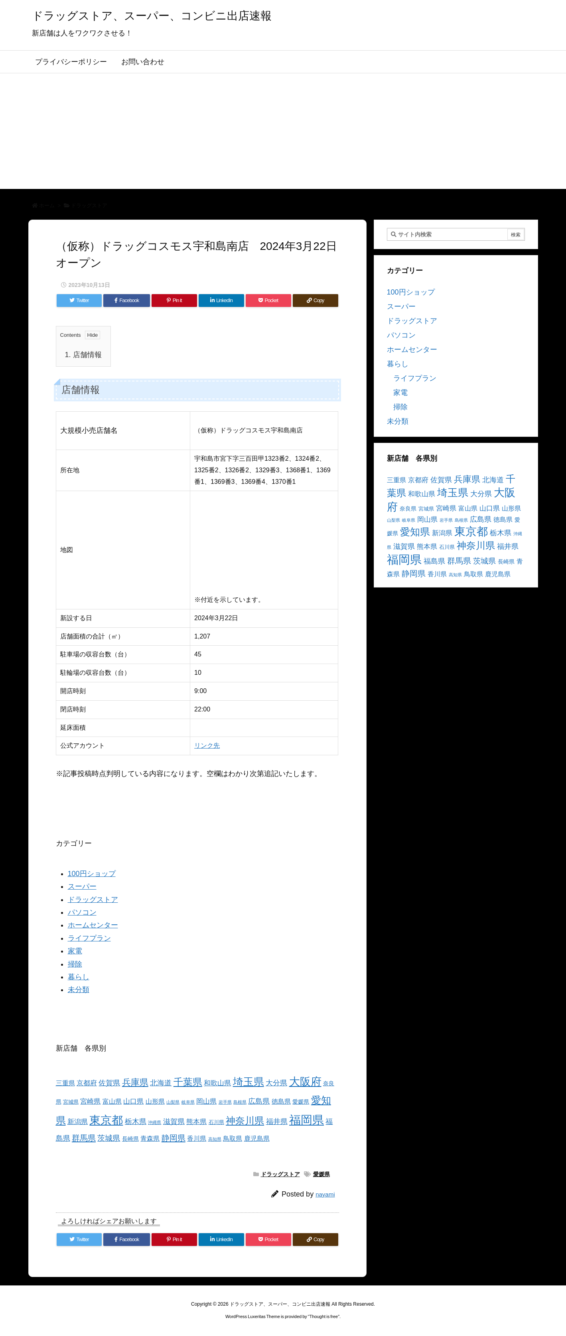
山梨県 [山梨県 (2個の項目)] (172, 1102)
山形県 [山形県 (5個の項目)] (155, 1101)
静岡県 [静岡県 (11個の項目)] (173, 1137)
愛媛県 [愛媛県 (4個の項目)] (300, 1101)
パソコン (82, 912)
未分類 (78, 990)
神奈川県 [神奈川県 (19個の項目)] (245, 1120)
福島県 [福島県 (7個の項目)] (434, 561)
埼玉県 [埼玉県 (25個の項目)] (248, 1081)
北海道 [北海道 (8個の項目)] (161, 1083)
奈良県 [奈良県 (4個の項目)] (408, 508)
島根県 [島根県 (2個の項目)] (240, 1102)
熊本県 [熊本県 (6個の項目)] (196, 1122)
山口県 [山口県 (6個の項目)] (133, 1101)
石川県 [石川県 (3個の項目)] (216, 1122)
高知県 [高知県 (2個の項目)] (214, 1139)
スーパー (82, 886)
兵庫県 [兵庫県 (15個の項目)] (135, 1082)
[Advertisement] (283, 133)
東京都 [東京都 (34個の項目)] (106, 1120)
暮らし (78, 977)
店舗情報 (83, 355)
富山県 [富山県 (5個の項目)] (112, 1101)
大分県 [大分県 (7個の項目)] (276, 1083)
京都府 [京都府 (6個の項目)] (87, 1083)
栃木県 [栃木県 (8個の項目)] (135, 1121)
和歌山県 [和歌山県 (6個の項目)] (217, 1083)
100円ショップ (92, 874)
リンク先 (207, 745)
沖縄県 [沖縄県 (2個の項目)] (154, 1122)
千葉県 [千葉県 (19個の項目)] (188, 1082)
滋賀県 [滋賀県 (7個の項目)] (174, 1122)
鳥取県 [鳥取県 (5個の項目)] (232, 1138)
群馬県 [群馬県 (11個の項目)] (84, 1137)
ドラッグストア (89, 205)
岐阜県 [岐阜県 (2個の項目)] (188, 1102)
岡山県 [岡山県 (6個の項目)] (206, 1101)
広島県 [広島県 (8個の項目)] (259, 1101)
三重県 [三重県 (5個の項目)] (65, 1083)
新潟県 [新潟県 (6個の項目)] (77, 1122)
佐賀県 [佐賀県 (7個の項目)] (109, 1083)
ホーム (47, 205)
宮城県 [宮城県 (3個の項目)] (71, 1102)
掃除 (75, 964)
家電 (75, 951)
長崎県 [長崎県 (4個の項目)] (130, 1139)
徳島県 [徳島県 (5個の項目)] (281, 1101)
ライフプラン (89, 938)
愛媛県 (321, 1174)
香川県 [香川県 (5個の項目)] (196, 1138)
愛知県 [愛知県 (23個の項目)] (415, 531)
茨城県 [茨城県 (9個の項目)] (108, 1138)
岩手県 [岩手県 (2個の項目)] (225, 1102)
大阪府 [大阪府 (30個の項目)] (305, 1081)
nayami (325, 1194)
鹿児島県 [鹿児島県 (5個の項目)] (257, 1138)
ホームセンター (93, 925)
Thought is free (324, 1316)
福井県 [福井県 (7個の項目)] (277, 1122)
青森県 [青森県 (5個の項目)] (150, 1138)
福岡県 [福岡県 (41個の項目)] (306, 1119)
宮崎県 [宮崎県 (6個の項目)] (90, 1101)
